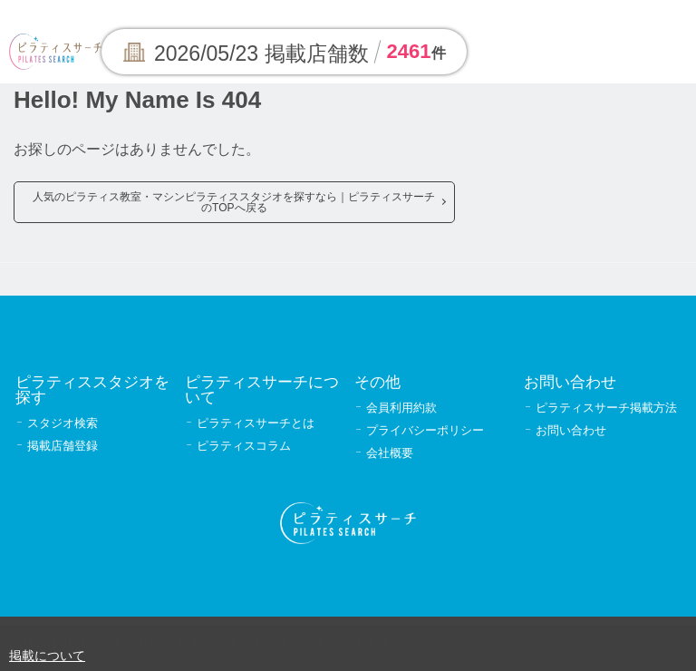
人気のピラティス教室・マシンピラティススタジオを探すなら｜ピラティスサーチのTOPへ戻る (234, 202)
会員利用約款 (401, 407)
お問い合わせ (571, 430)
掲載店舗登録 (62, 445)
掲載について (47, 655)
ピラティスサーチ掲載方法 (606, 407)
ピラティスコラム (244, 445)
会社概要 (389, 453)
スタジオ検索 (62, 423)
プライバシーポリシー (425, 430)
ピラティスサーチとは (255, 423)
